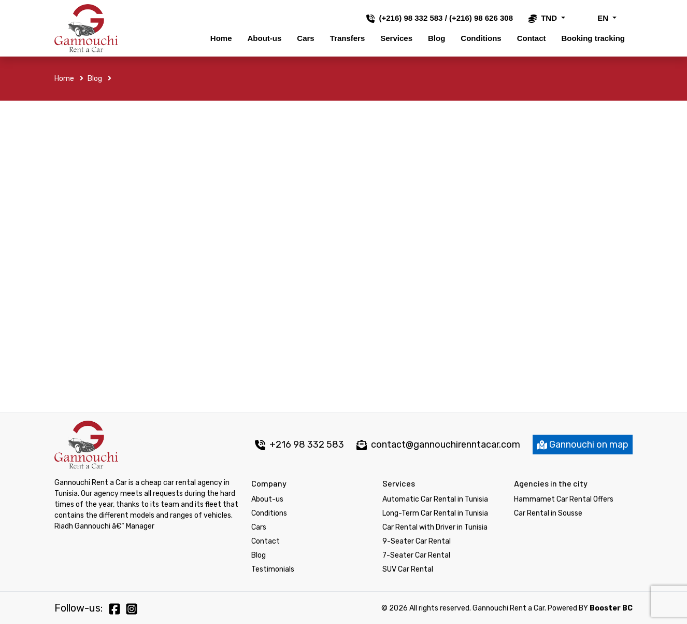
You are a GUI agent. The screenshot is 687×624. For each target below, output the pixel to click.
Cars (305, 38)
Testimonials (272, 569)
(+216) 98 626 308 (481, 17)
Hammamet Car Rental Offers (563, 499)
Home (221, 38)
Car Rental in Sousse (548, 513)
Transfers (347, 38)
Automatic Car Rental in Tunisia (435, 499)
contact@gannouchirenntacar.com (445, 444)
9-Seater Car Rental (416, 541)
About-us (265, 38)
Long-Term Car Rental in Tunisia (435, 513)
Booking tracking (593, 38)
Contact (531, 38)
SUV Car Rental (407, 569)
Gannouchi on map (582, 444)
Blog (436, 38)
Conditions (481, 38)
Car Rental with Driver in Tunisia (435, 527)
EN (595, 17)
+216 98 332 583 (299, 444)
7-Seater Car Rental (416, 555)
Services (396, 38)
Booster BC (611, 608)
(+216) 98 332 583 (410, 17)
